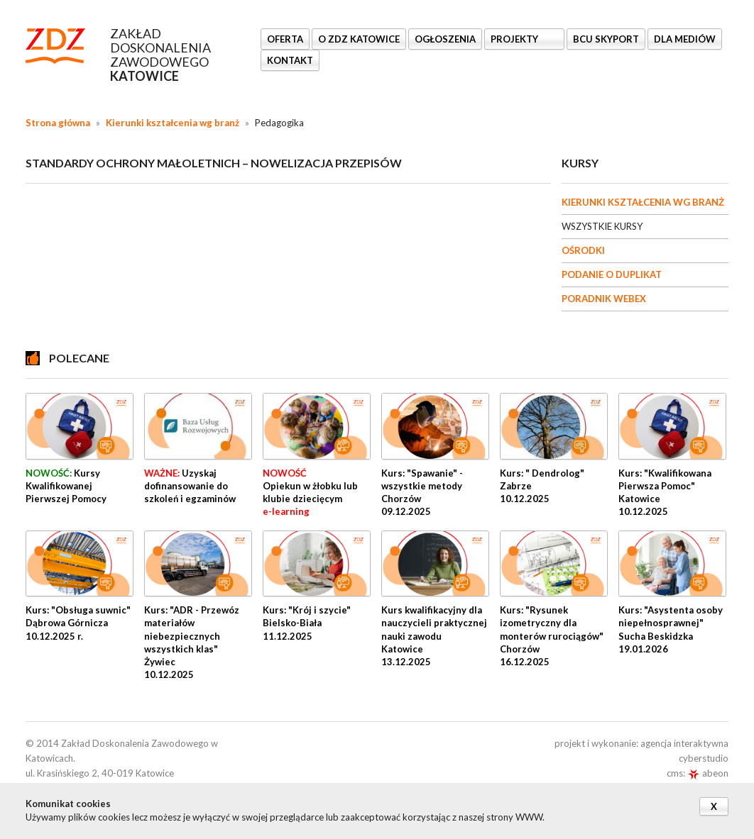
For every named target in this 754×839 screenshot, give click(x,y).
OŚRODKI (583, 250)
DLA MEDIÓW (685, 39)
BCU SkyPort (606, 39)
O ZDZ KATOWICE (359, 39)
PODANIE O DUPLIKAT (612, 274)
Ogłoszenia (445, 39)
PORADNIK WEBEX (604, 298)
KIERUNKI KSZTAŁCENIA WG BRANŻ (643, 202)
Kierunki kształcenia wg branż (172, 122)
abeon (707, 773)
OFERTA (285, 39)
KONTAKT (290, 60)
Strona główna (58, 122)
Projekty (515, 39)
